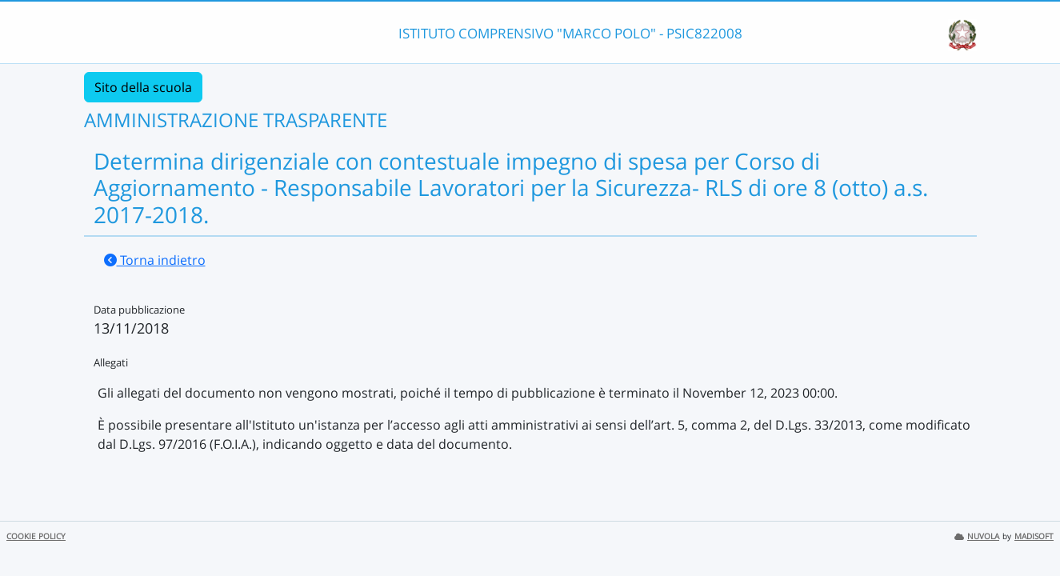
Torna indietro (155, 260)
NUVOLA (976, 536)
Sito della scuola (143, 87)
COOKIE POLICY (36, 536)
